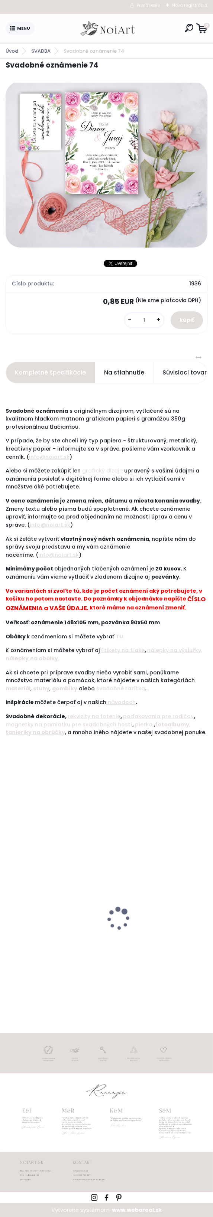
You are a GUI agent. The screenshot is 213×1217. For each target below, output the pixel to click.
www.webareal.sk (137, 1210)
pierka (144, 724)
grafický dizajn (102, 470)
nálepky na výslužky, (174, 650)
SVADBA (41, 51)
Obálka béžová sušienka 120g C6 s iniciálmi (156, 938)
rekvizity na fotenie (94, 716)
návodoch (121, 702)
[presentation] (10, 905)
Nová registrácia (189, 5)
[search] (189, 28)
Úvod (12, 51)
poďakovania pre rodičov (158, 716)
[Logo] (108, 28)
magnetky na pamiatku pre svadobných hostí (69, 724)
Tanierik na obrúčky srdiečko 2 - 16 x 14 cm (53, 938)
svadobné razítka (120, 688)
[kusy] (144, 320)
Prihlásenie (148, 5)
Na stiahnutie (124, 372)
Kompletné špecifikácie (50, 372)
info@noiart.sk (49, 457)
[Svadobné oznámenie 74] (106, 164)
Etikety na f (116, 650)
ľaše (138, 650)
